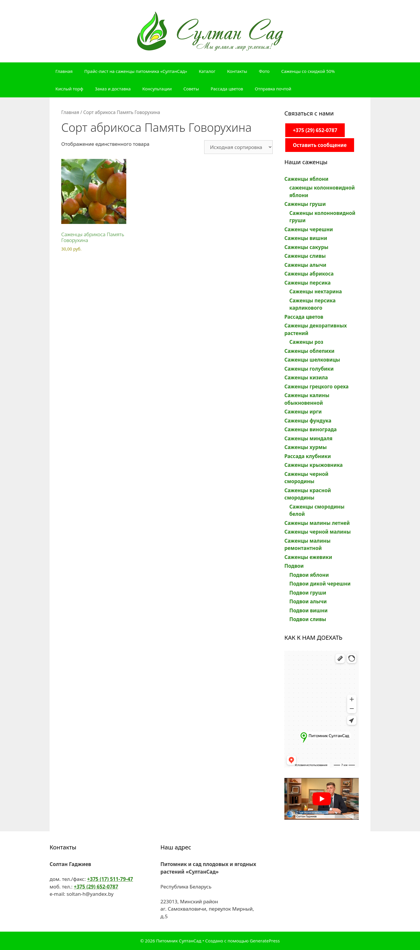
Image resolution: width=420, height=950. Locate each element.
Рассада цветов (227, 89)
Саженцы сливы (305, 256)
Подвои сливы (307, 619)
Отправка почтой (273, 89)
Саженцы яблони (306, 179)
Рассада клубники (307, 456)
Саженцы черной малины (317, 531)
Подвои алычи (308, 601)
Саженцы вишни (305, 238)
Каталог (207, 71)
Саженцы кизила (306, 377)
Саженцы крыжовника (313, 465)
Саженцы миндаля (308, 438)
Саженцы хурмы (305, 447)
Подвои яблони (309, 575)
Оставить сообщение (320, 145)
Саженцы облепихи (309, 351)
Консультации (157, 89)
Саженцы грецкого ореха (316, 386)
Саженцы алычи (305, 265)
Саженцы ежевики (308, 557)
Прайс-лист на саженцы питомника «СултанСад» (135, 71)
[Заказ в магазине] (238, 147)
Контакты (237, 71)
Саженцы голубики (309, 368)
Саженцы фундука (307, 420)
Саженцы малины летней (317, 523)
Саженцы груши (305, 204)
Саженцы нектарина (315, 291)
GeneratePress (265, 941)
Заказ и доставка (113, 89)
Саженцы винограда (310, 429)
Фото (264, 71)
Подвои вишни (308, 610)
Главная (64, 71)
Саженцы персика (307, 282)
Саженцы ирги (303, 411)
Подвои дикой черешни (320, 583)
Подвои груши (307, 592)
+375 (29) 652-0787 (315, 130)
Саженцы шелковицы (312, 359)
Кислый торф (69, 89)
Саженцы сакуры (306, 247)
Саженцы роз (306, 342)
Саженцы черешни (308, 229)
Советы (191, 89)
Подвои (294, 565)
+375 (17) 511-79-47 (110, 879)
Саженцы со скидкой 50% (308, 71)
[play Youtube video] (321, 799)
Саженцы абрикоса (309, 273)
